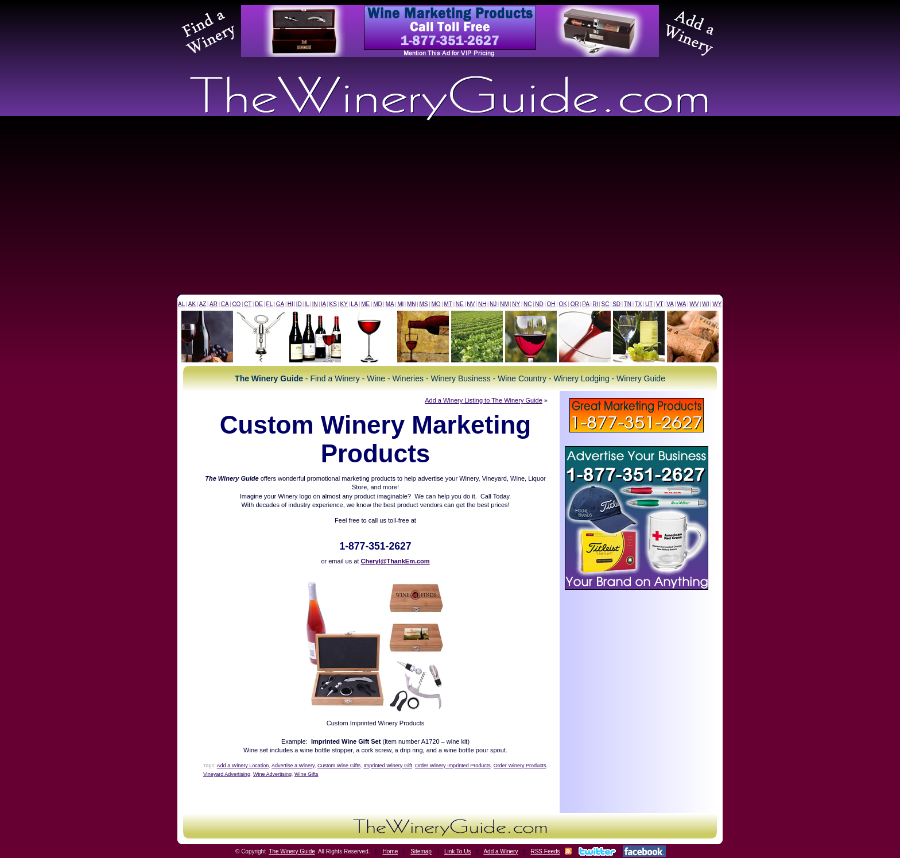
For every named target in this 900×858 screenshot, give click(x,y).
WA (681, 304)
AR (214, 304)
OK (562, 304)
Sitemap (421, 851)
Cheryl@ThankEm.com (394, 561)
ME (365, 304)
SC (606, 304)
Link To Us (457, 851)
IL (307, 304)
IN (315, 304)
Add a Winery (500, 851)
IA (323, 304)
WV (694, 304)
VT (660, 304)
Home (390, 851)
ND (539, 304)
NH (482, 304)
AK (192, 304)
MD (377, 304)
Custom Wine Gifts (338, 765)
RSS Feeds (545, 851)
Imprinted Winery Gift (387, 765)
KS (333, 304)
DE (259, 304)
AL (181, 304)
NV (471, 304)
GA (280, 304)
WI (705, 304)
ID (299, 304)
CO (236, 304)
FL (269, 304)
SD (616, 304)
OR (575, 304)
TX (638, 304)
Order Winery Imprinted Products (453, 765)
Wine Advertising (272, 774)
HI (290, 304)
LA (354, 304)
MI (400, 304)
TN (627, 304)
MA (390, 304)
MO (435, 304)
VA (670, 304)
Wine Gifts (306, 774)
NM (504, 304)
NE (460, 304)
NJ (493, 304)
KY (343, 304)
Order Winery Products (520, 765)
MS (423, 304)
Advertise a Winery (293, 765)
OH (551, 304)
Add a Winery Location (243, 765)
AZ (203, 304)
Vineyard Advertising (226, 774)
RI (595, 304)
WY (716, 304)
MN (411, 304)
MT (448, 304)
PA (585, 304)
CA (225, 304)
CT (247, 304)
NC (527, 304)
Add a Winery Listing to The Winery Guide (483, 400)
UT (649, 304)
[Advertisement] (450, 208)
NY (516, 304)
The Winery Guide (292, 851)
